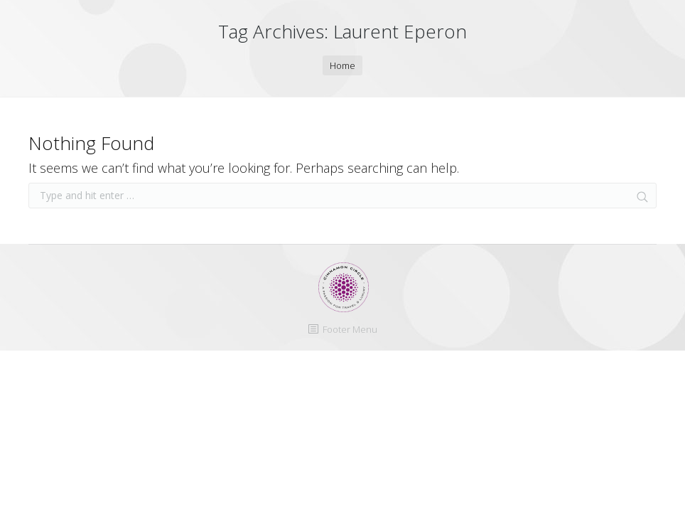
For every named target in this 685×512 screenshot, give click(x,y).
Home (342, 65)
